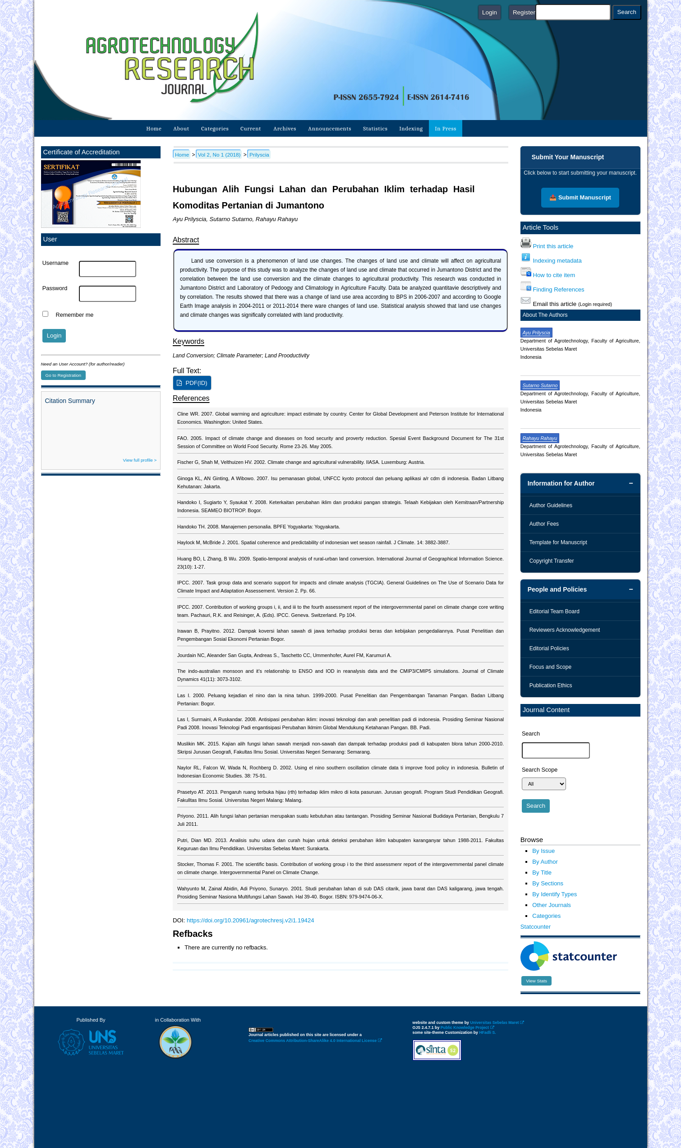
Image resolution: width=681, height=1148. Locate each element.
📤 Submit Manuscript (580, 197)
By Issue (543, 850)
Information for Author (561, 483)
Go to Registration (64, 375)
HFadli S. (487, 1032)
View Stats (536, 980)
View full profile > (140, 460)
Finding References (558, 289)
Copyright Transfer (551, 561)
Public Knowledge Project (467, 1027)
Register (524, 12)
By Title (542, 872)
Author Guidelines (550, 505)
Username (55, 263)
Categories (215, 128)
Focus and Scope (550, 667)
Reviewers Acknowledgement (564, 630)
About (181, 128)
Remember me (75, 315)
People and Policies (557, 589)
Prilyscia (259, 154)
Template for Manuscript (558, 542)
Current (251, 128)
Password (55, 288)
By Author (545, 861)
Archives (284, 128)
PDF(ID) (196, 383)
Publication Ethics (550, 685)
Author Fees (544, 524)
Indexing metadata (557, 260)
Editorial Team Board (554, 611)
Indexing (411, 128)
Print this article (553, 246)
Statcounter (535, 926)
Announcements (329, 128)
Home (153, 128)
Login (489, 12)
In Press (445, 128)
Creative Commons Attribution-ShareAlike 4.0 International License (315, 1040)
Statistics (375, 128)
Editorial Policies (549, 648)
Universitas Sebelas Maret (497, 1022)
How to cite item (554, 275)
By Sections (547, 883)
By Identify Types (554, 894)
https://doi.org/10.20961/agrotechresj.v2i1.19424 (250, 920)
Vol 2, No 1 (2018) (219, 154)
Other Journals (551, 905)
